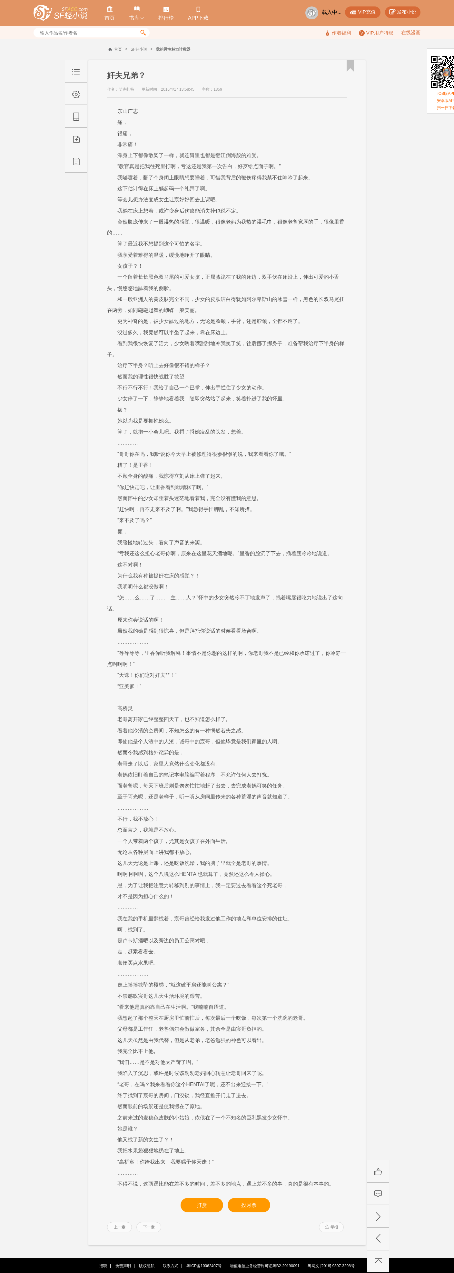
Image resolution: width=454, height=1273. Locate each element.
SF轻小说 (139, 49)
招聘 (103, 1266)
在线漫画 (410, 32)
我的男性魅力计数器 (173, 49)
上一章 (119, 1227)
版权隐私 (146, 1266)
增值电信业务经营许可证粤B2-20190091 (265, 1266)
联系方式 (170, 1266)
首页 (118, 49)
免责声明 (123, 1266)
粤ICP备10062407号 (204, 1266)
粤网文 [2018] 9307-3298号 (331, 1266)
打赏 (202, 1205)
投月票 (249, 1205)
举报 (331, 1227)
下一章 (149, 1227)
